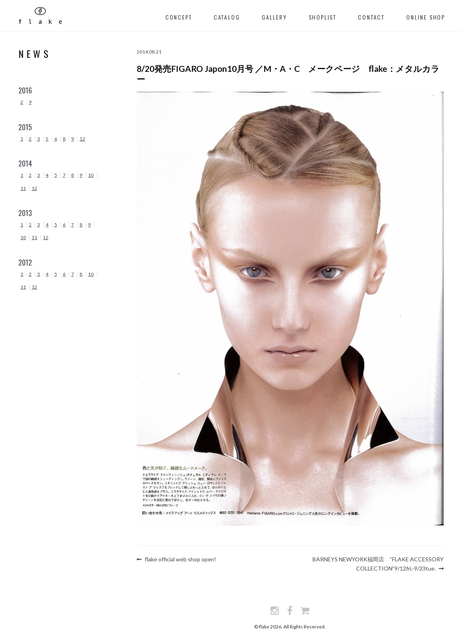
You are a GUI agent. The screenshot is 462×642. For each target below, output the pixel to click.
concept (178, 17)
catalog (227, 17)
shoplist (323, 17)
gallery (274, 17)
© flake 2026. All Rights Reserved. (290, 625)
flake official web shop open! (180, 560)
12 (82, 139)
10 (91, 175)
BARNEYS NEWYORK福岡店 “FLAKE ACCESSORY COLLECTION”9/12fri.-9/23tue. (378, 560)
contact (371, 17)
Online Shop (425, 17)
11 (23, 188)
